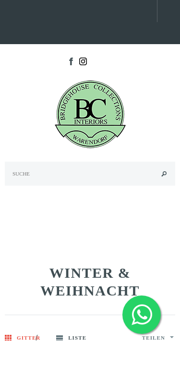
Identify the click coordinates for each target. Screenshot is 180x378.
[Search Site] (90, 174)
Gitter (28, 338)
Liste (77, 338)
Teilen (158, 338)
